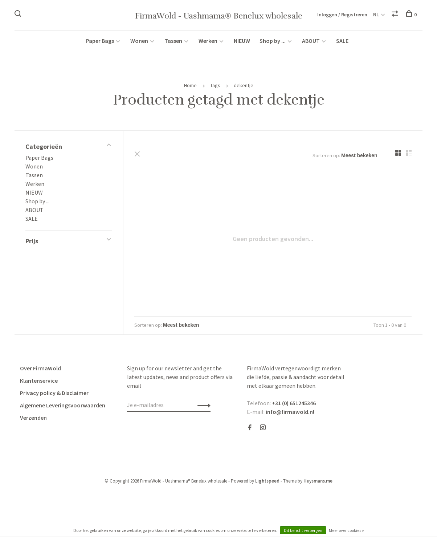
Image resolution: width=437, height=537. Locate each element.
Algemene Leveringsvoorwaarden (62, 405)
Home (190, 85)
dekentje (243, 85)
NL (376, 14)
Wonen (139, 40)
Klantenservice (39, 380)
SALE (342, 40)
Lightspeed (267, 481)
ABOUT (311, 40)
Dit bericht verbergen (303, 530)
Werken (208, 40)
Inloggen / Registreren (342, 14)
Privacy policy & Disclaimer (54, 392)
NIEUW (242, 40)
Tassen (173, 40)
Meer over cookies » (346, 530)
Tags (215, 85)
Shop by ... (273, 40)
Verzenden (33, 417)
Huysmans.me (317, 481)
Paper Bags (100, 40)
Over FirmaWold (40, 368)
